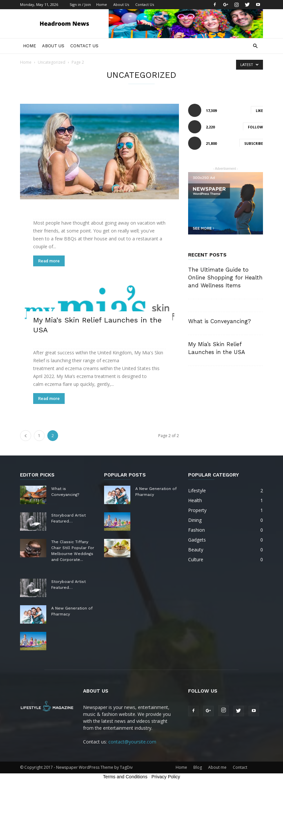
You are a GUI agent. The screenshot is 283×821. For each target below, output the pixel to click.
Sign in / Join (80, 4)
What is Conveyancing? (219, 321)
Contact (240, 767)
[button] (255, 46)
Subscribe (253, 143)
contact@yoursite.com (132, 742)
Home (101, 4)
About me (217, 767)
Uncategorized (51, 62)
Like (259, 110)
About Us (121, 4)
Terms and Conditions (125, 776)
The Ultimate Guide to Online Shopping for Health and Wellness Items (225, 277)
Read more (49, 260)
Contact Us (144, 4)
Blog (197, 767)
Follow (255, 127)
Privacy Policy (165, 776)
